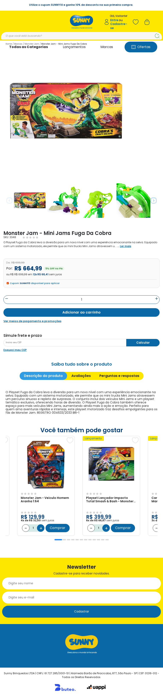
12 (107, 539)
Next (153, 200)
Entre (114, 20)
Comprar (57, 527)
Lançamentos (74, 46)
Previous (9, 200)
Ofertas (140, 46)
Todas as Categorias (28, 46)
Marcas (106, 46)
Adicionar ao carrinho (81, 312)
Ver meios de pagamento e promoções (32, 321)
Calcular (143, 342)
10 (98, 539)
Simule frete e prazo (22, 335)
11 (102, 539)
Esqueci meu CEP (15, 350)
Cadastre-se (118, 26)
